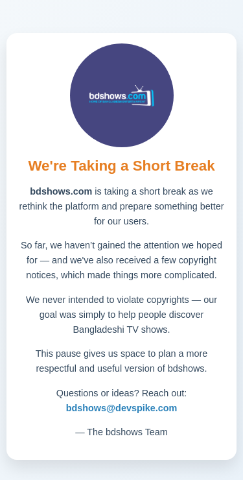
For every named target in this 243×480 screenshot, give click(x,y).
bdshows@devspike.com (122, 408)
